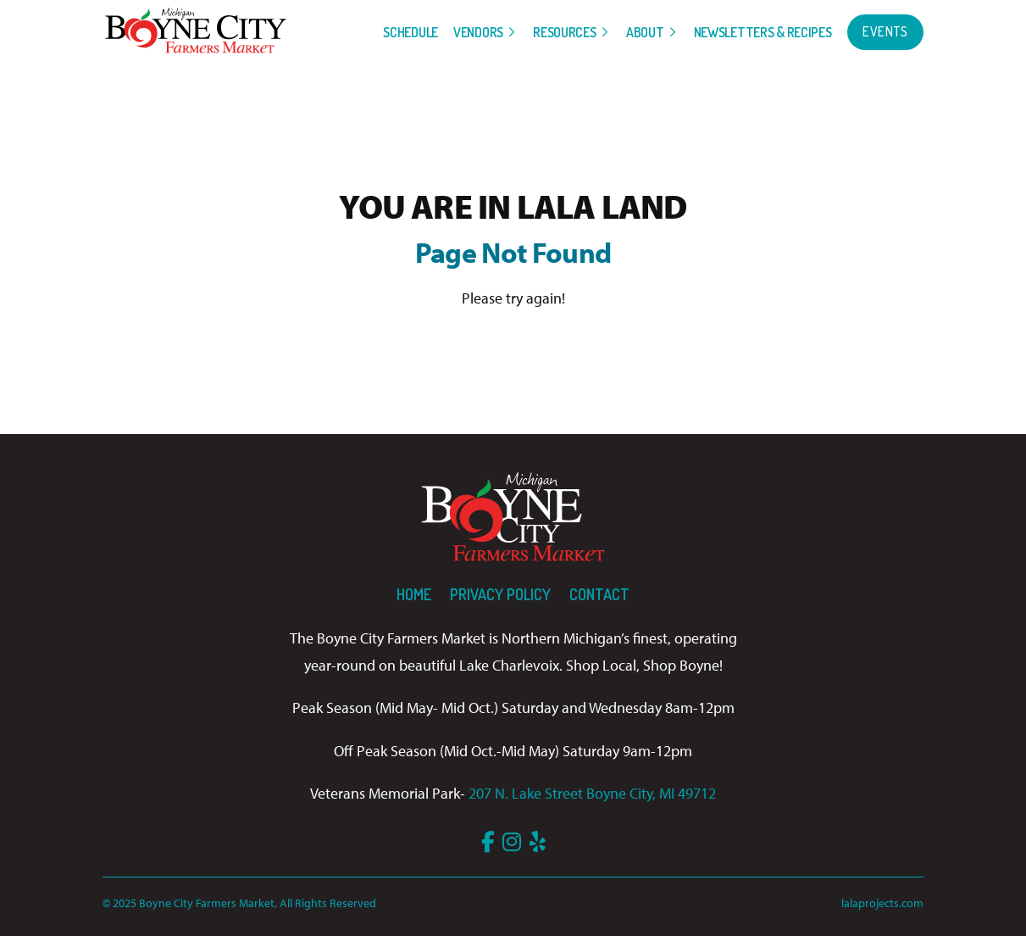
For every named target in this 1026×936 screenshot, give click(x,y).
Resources (564, 32)
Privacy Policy (500, 594)
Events (885, 31)
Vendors (478, 32)
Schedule (410, 32)
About (645, 32)
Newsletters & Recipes (763, 32)
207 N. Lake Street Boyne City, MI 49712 (592, 793)
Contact (599, 594)
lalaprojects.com (882, 902)
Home (414, 594)
